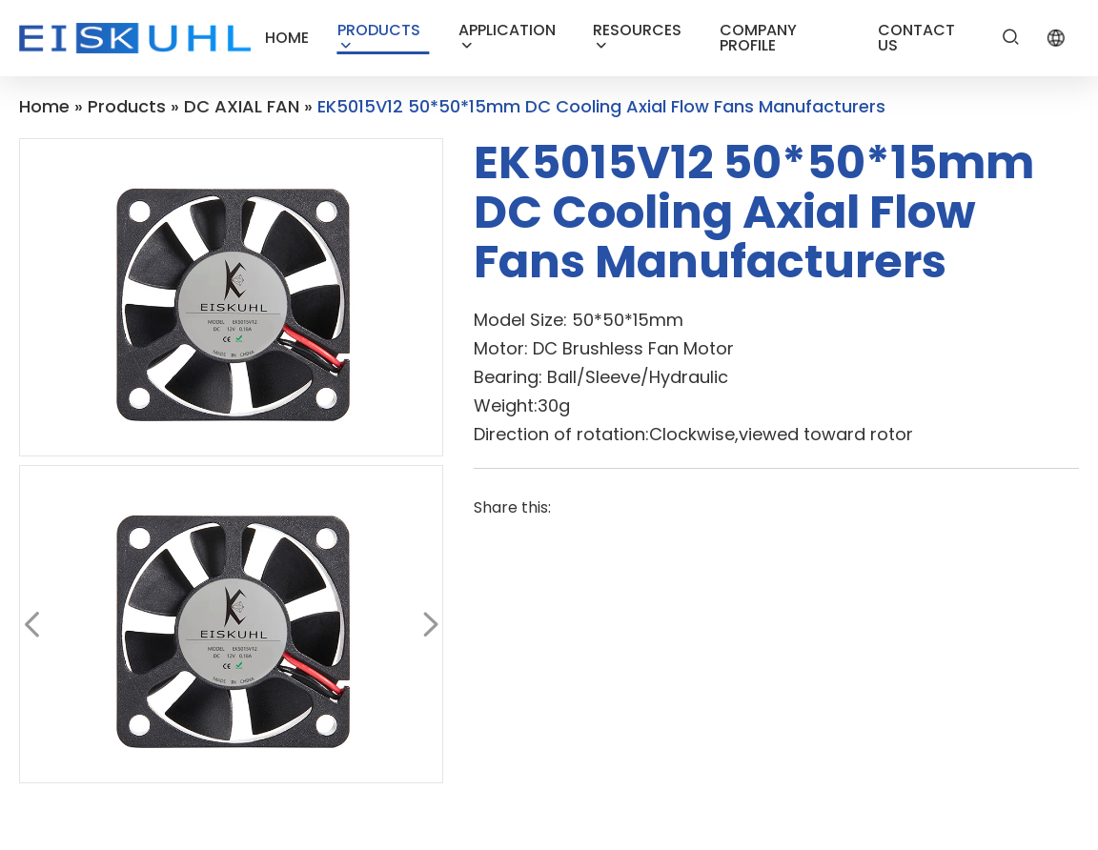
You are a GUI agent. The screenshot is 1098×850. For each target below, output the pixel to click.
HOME (287, 38)
